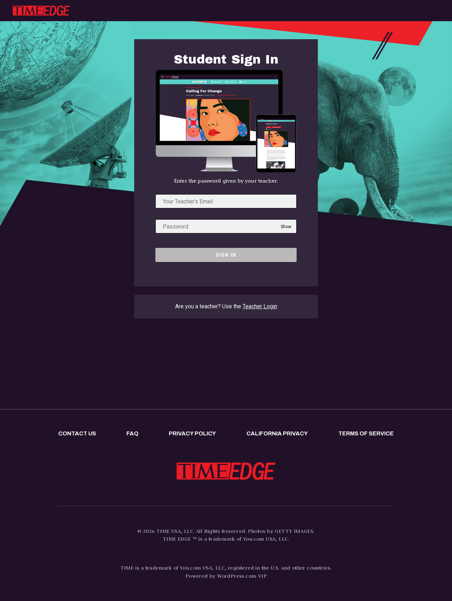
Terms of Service (366, 433)
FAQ (132, 433)
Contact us (77, 433)
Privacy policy (192, 433)
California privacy (277, 433)
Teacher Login (260, 306)
